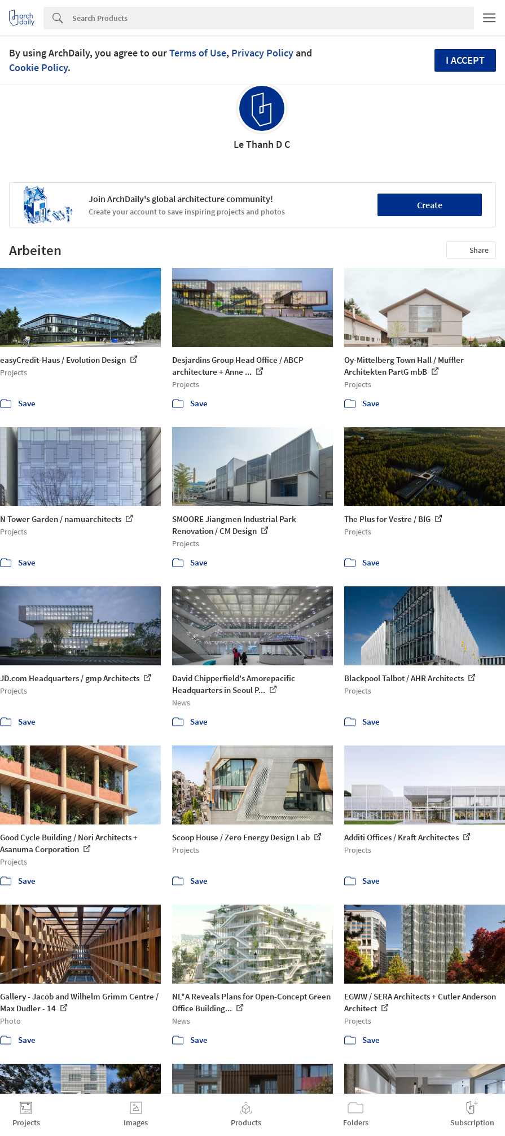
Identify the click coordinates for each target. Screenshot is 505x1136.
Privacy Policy (262, 52)
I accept (465, 60)
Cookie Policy (38, 67)
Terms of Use (197, 52)
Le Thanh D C (262, 144)
